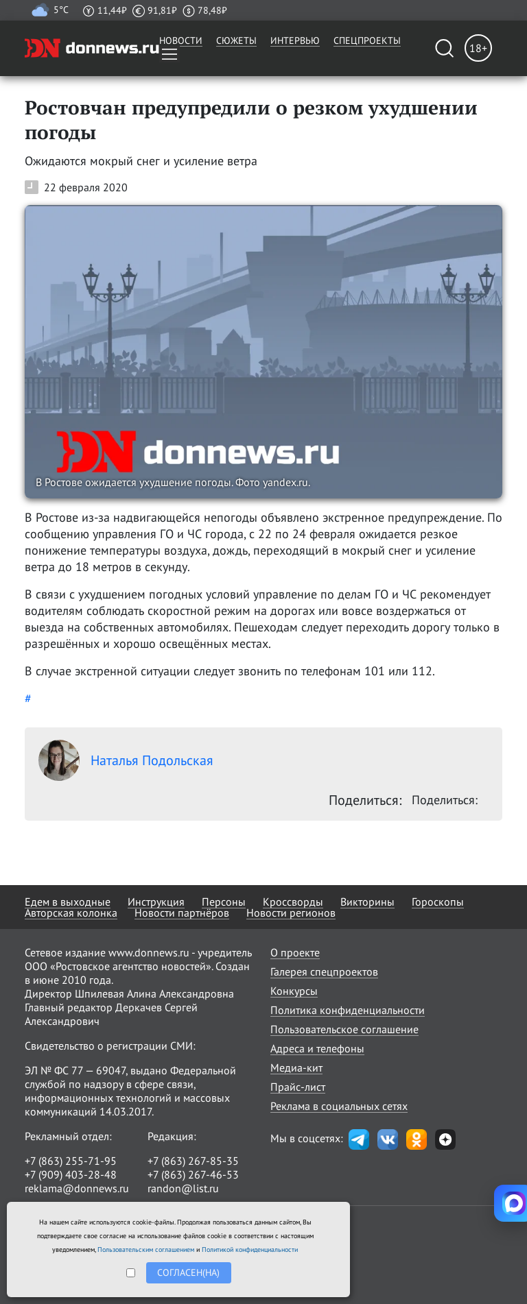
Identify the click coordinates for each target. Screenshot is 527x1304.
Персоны (224, 901)
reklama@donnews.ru (77, 1188)
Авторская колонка (71, 912)
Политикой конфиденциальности (250, 1249)
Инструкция (156, 901)
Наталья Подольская (125, 760)
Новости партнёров (181, 912)
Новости (180, 40)
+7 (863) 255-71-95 (71, 1161)
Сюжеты (236, 40)
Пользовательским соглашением (145, 1249)
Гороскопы (438, 901)
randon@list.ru (183, 1188)
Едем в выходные (67, 901)
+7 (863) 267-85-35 (193, 1161)
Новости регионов (291, 912)
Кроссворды (293, 901)
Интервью (295, 40)
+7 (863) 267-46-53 (193, 1174)
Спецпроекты (367, 40)
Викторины (367, 901)
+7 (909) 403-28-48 (71, 1174)
